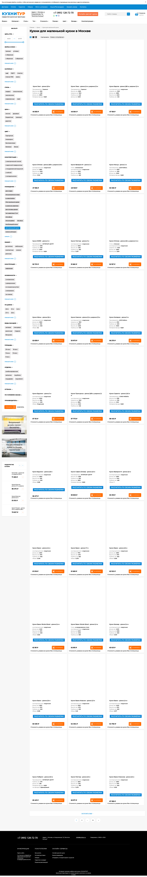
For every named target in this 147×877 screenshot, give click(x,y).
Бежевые (8, 147)
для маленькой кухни (12, 228)
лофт (18, 99)
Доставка (5, 7)
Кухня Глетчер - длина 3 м (80, 241)
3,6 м (12, 312)
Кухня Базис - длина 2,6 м (118, 548)
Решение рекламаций (41, 862)
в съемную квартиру (12, 205)
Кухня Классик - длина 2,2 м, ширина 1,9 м (85, 317)
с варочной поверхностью (14, 165)
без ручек (9, 335)
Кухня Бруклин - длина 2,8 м (42, 472)
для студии (9, 191)
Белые (16, 147)
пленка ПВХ (9, 77)
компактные (9, 250)
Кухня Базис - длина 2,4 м (118, 700)
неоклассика (10, 95)
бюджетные (9, 117)
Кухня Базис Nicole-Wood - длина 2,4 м (45, 624)
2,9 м (7, 309)
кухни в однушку (11, 231)
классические (17, 91)
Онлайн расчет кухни (58, 853)
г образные (9, 58)
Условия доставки (40, 855)
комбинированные (12, 371)
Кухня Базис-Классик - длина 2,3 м (83, 700)
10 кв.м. (15, 353)
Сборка (30, 7)
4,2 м (18, 309)
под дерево (9, 379)
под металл (19, 379)
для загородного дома (13, 194)
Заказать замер (72, 7)
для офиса (9, 217)
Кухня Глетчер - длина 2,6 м (80, 777)
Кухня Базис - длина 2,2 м (41, 548)
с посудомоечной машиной (14, 169)
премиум (19, 117)
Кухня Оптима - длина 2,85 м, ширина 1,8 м (47, 165)
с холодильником (11, 176)
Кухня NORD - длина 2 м (40, 241)
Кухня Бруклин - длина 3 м (41, 393)
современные (10, 99)
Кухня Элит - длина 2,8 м (41, 86)
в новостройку (10, 198)
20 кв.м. (8, 349)
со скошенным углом (12, 287)
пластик (19, 73)
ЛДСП (13, 73)
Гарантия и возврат (40, 860)
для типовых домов (12, 209)
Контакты (83, 7)
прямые (8, 51)
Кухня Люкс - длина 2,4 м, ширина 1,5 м (84, 86)
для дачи (20, 220)
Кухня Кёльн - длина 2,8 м (41, 317)
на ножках (9, 294)
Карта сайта (20, 853)
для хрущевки (10, 220)
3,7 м (7, 312)
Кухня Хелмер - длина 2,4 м (118, 624)
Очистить (20, 407)
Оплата (13, 7)
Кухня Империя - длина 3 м (119, 317)
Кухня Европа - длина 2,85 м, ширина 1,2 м (124, 86)
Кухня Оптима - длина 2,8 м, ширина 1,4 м (123, 241)
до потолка (9, 246)
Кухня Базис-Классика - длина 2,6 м (121, 777)
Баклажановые (10, 143)
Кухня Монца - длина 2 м (118, 165)
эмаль (18, 77)
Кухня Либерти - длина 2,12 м (42, 777)
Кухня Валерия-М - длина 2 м (81, 165)
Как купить (38, 853)
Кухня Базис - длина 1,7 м (79, 548)
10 (92, 820)
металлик (9, 375)
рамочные (9, 331)
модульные (9, 268)
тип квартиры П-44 (12, 213)
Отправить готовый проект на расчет (63, 857)
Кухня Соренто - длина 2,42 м (119, 393)
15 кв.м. (8, 353)
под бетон (17, 375)
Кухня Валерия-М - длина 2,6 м (120, 472)
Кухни (38, 27)
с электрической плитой (13, 161)
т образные (19, 58)
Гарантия (22, 7)
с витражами (10, 290)
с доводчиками (10, 283)
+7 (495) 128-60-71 (63, 13)
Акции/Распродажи (57, 7)
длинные (8, 253)
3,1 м (12, 309)
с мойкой (8, 172)
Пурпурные (9, 135)
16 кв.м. (15, 349)
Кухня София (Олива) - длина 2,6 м (83, 472)
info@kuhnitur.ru (81, 837)
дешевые (16, 113)
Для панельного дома (12, 202)
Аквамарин (9, 139)
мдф (7, 73)
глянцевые (17, 327)
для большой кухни (12, 224)
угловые (15, 51)
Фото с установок (41, 7)
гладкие (17, 331)
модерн (8, 91)
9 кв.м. (8, 357)
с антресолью (10, 279)
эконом (8, 113)
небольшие (18, 246)
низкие (18, 250)
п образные (9, 55)
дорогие (8, 121)
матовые (8, 327)
